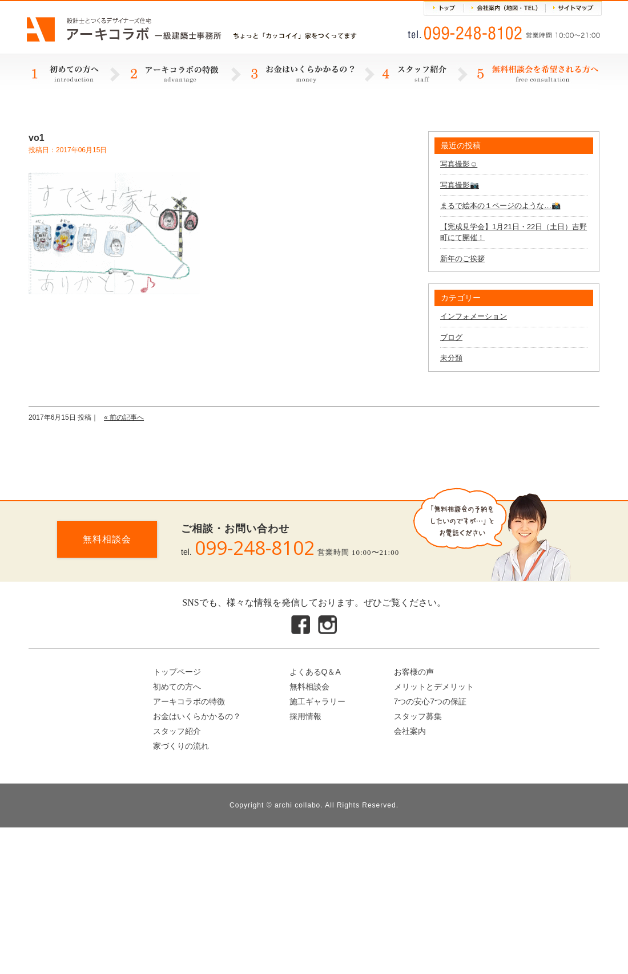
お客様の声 (414, 671)
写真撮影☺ (458, 164)
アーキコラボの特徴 (189, 701)
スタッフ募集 (418, 716)
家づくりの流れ (181, 745)
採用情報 (305, 716)
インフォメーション (473, 316)
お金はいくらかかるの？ (197, 716)
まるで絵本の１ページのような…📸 (500, 205)
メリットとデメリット (434, 686)
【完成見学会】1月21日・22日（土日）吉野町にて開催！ (513, 232)
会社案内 (410, 731)
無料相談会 (107, 539)
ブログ (451, 337)
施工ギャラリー (317, 701)
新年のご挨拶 (462, 258)
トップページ (177, 671)
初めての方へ (177, 686)
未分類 (451, 358)
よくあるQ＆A (315, 671)
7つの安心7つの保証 (430, 701)
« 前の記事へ (124, 417)
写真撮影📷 (459, 185)
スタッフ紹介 (177, 731)
